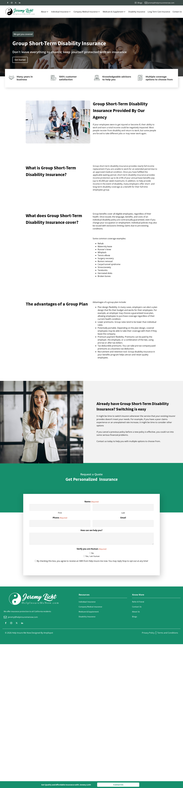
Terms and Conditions (167, 632)
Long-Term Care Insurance (159, 11)
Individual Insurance (61, 11)
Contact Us (177, 11)
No (92, 553)
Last (123, 512)
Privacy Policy (148, 632)
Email (123, 517)
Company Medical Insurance (87, 11)
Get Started (20, 59)
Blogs (134, 616)
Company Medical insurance (90, 606)
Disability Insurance (136, 11)
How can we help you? (91, 530)
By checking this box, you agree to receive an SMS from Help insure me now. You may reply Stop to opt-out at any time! (92, 561)
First (60, 512)
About (45, 11)
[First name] (59, 507)
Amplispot (48, 632)
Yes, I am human (92, 556)
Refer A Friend (138, 601)
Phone (60, 517)
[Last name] (123, 507)
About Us (136, 611)
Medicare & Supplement (114, 11)
